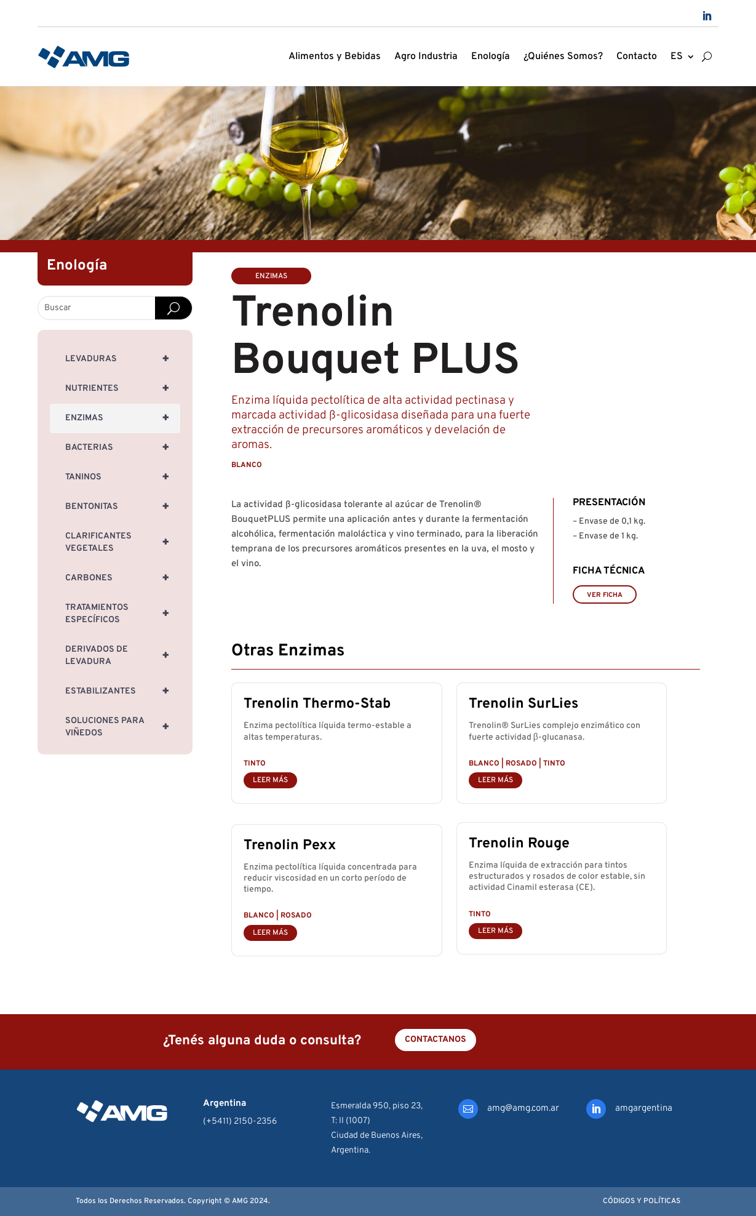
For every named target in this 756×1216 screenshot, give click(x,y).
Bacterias (122, 448)
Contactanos (435, 1039)
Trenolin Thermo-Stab (317, 704)
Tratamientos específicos (122, 614)
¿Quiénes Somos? (563, 56)
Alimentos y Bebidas (334, 56)
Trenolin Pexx (290, 846)
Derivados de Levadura (122, 656)
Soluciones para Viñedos (122, 727)
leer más (270, 780)
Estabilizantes (122, 691)
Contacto (636, 56)
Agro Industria (426, 56)
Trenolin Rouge (519, 844)
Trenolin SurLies (523, 704)
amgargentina (643, 1108)
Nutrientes (122, 389)
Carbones (122, 578)
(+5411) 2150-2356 (240, 1121)
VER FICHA (605, 595)
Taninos (122, 477)
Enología (490, 56)
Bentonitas (122, 507)
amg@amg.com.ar (523, 1108)
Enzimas (122, 418)
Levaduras (122, 359)
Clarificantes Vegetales (122, 543)
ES (676, 56)
